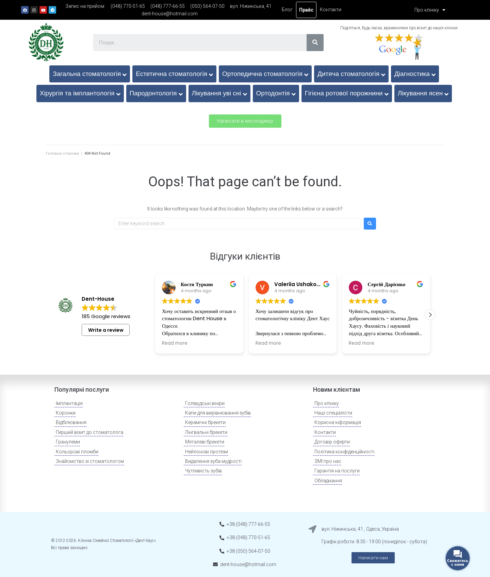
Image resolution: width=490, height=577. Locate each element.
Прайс (306, 10)
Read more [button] (174, 343)
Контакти (330, 9)
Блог (287, 9)
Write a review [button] (106, 330)
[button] (245, 121)
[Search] (315, 42)
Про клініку (429, 10)
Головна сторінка (62, 153)
